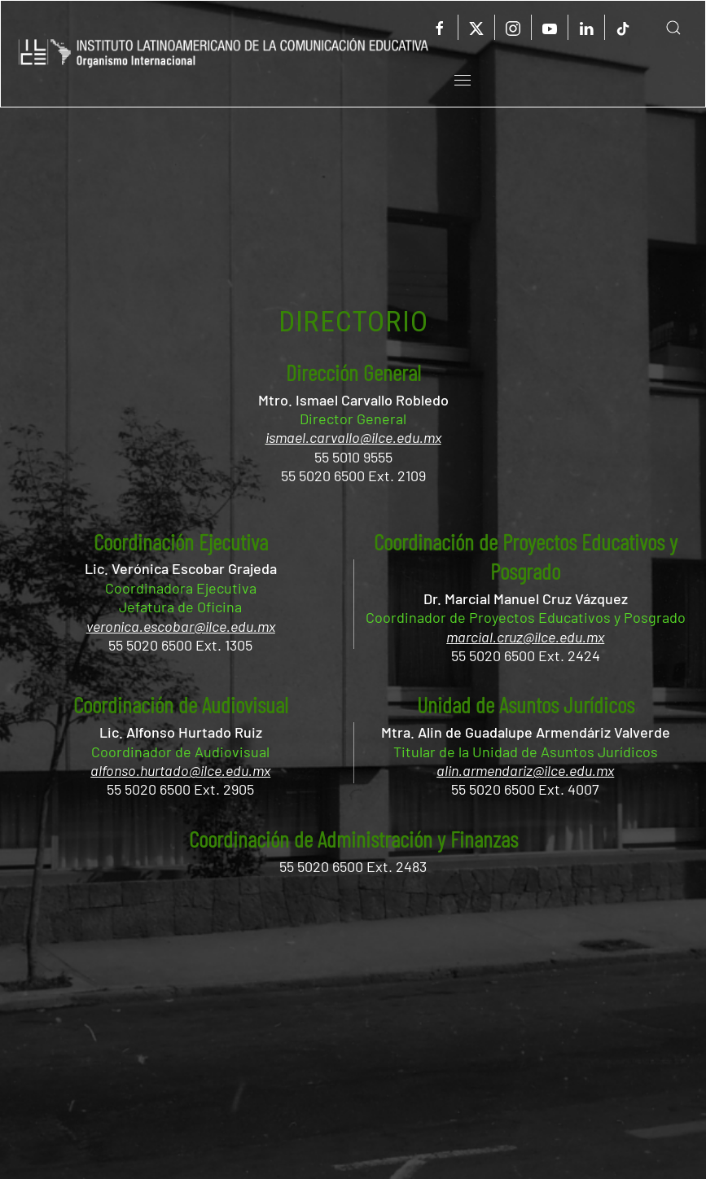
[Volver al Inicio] (223, 54)
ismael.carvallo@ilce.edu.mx (353, 437)
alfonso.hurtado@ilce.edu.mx (180, 770)
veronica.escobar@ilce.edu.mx (180, 626)
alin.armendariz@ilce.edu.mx (525, 770)
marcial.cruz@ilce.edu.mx (525, 637)
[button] (661, 27)
